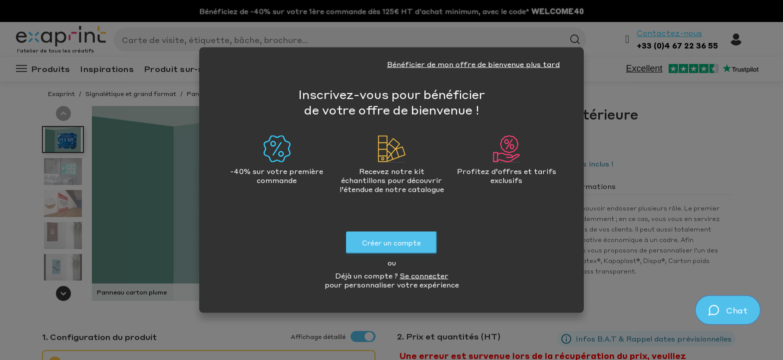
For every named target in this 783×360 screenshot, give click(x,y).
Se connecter (424, 275)
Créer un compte (391, 242)
